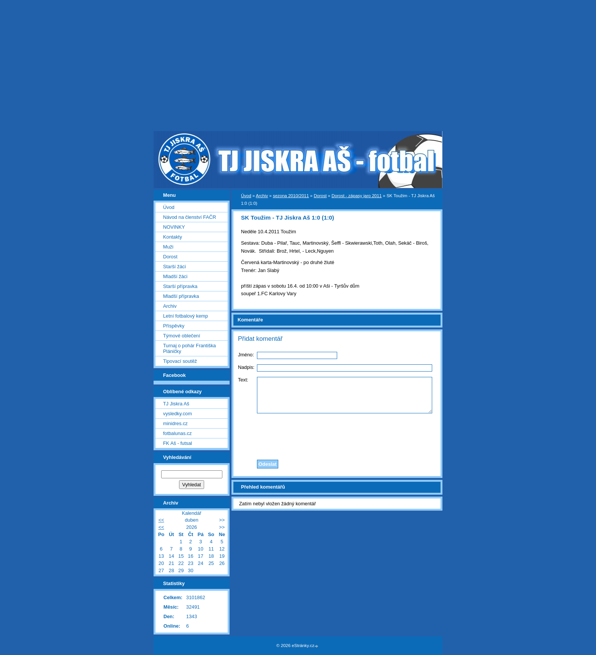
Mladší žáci (175, 276)
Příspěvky (173, 326)
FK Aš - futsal (177, 443)
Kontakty (172, 237)
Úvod (246, 195)
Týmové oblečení (181, 336)
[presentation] (337, 434)
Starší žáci (174, 266)
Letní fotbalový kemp (185, 316)
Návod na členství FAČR (189, 217)
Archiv (262, 195)
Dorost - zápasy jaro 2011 (356, 195)
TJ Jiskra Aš (176, 404)
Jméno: (246, 355)
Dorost (320, 195)
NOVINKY (174, 227)
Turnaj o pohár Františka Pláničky (189, 348)
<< (161, 520)
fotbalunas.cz (177, 433)
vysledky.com (177, 413)
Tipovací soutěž (180, 361)
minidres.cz (175, 423)
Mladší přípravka (181, 296)
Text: (243, 380)
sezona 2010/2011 (291, 195)
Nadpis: (246, 367)
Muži (168, 247)
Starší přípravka (180, 286)
